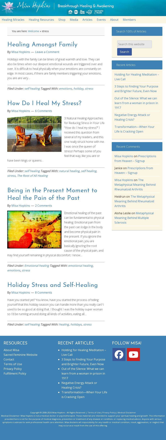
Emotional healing (36, 266)
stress (89, 89)
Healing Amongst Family (42, 45)
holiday (78, 89)
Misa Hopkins (123, 156)
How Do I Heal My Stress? (44, 103)
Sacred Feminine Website (20, 355)
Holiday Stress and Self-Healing (52, 285)
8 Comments (43, 292)
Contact (9, 359)
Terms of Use (13, 364)
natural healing (69, 171)
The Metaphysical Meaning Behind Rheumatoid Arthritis (135, 184)
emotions (65, 89)
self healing (32, 89)
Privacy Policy (13, 369)
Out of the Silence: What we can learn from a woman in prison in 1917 (136, 103)
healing (64, 324)
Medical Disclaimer (127, 412)
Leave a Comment (47, 52)
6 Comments (43, 111)
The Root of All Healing (32, 176)
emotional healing (80, 266)
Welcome (33, 31)
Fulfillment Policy (15, 373)
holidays (76, 324)
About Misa (11, 350)
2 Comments (43, 206)
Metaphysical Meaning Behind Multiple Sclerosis (134, 218)
